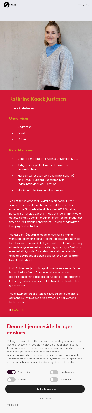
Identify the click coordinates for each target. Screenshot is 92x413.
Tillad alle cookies (45, 388)
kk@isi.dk (18, 310)
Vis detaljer (14, 404)
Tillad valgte (45, 398)
